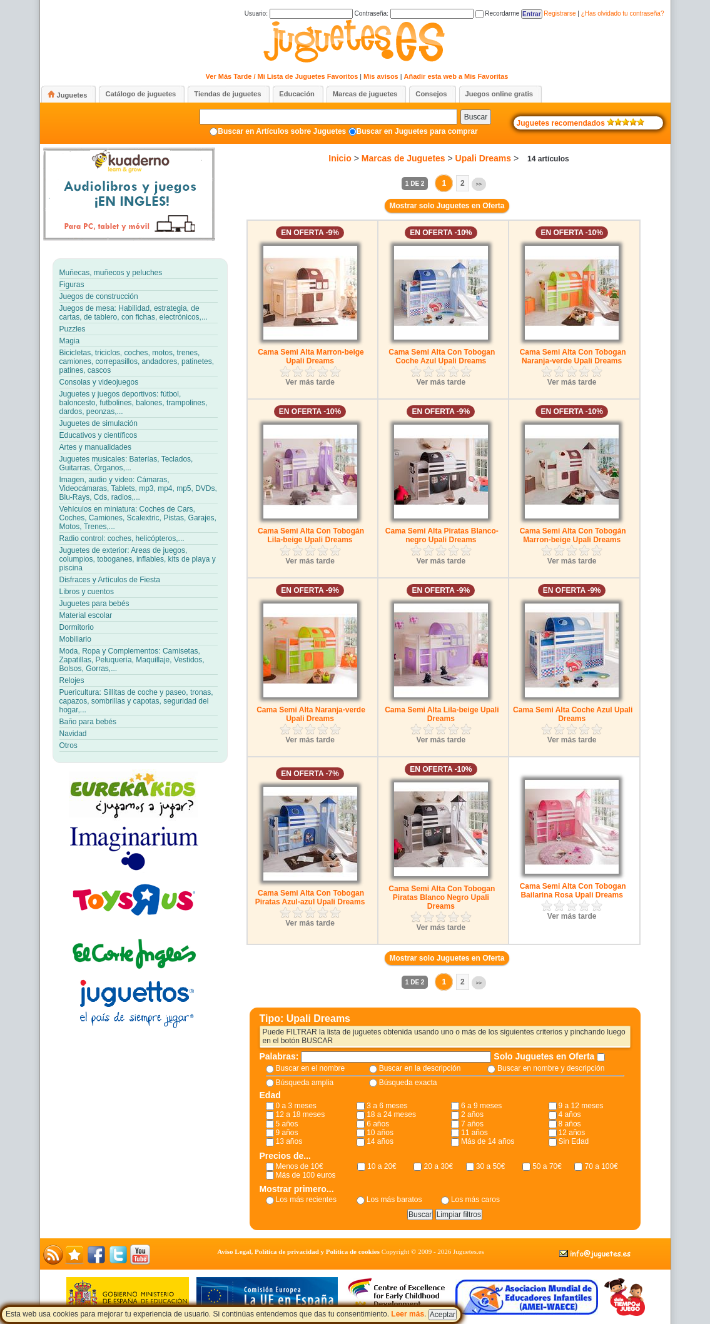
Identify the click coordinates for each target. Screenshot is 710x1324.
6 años (378, 1123)
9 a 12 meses (581, 1105)
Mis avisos (380, 76)
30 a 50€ (490, 1166)
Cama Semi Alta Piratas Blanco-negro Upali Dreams (442, 535)
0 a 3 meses (296, 1105)
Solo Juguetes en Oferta (545, 1056)
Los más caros (475, 1199)
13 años (289, 1141)
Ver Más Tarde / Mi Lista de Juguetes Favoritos (282, 76)
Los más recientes (306, 1199)
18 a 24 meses (391, 1114)
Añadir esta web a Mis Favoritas (456, 76)
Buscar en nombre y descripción (550, 1068)
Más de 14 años (487, 1141)
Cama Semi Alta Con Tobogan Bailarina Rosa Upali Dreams (573, 890)
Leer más (407, 1314)
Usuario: (299, 13)
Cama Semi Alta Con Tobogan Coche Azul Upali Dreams (441, 356)
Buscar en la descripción (420, 1068)
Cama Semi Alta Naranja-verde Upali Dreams (310, 714)
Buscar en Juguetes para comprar (417, 131)
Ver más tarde (310, 382)
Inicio (340, 158)
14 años (380, 1141)
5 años (287, 1123)
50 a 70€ (547, 1166)
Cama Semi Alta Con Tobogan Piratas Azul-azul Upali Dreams (310, 897)
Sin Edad (574, 1141)
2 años (472, 1114)
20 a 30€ (438, 1166)
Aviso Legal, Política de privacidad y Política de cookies (298, 1251)
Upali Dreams (483, 158)
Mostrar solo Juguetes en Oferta (446, 205)
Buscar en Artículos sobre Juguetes (282, 131)
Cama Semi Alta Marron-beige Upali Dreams (311, 356)
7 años (472, 1123)
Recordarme (497, 13)
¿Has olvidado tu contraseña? (622, 13)
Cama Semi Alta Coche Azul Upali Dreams (572, 714)
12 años (572, 1132)
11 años (474, 1132)
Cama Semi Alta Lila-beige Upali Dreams (442, 714)
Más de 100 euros (306, 1175)
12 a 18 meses (300, 1114)
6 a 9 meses (481, 1105)
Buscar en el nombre (310, 1068)
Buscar (475, 117)
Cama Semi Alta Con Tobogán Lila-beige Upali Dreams (311, 535)
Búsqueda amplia (305, 1082)
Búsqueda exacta (408, 1082)
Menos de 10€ (299, 1166)
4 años (570, 1114)
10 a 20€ (382, 1166)
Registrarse (560, 13)
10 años (380, 1132)
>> (479, 184)
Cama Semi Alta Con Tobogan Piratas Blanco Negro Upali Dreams (441, 897)
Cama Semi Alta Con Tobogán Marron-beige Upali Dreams (573, 535)
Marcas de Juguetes (403, 158)
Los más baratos (394, 1199)
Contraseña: (413, 13)
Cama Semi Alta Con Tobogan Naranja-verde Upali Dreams (573, 356)
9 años (287, 1132)
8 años (570, 1123)
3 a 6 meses (387, 1105)
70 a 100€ (600, 1166)
